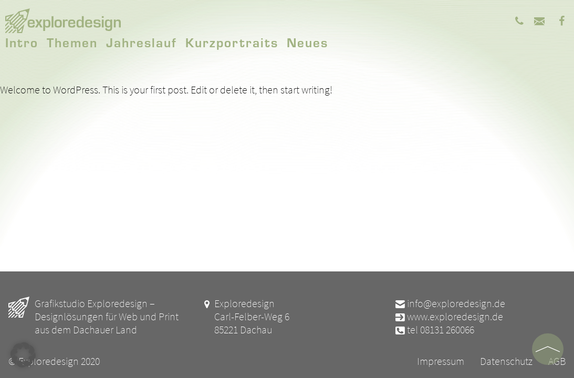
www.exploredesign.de (448, 316)
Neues (307, 42)
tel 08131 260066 (434, 329)
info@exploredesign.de (449, 303)
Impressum (440, 361)
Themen (72, 42)
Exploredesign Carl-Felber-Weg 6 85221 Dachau (245, 316)
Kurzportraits (231, 42)
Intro (21, 42)
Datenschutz (506, 361)
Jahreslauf (141, 42)
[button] (23, 355)
